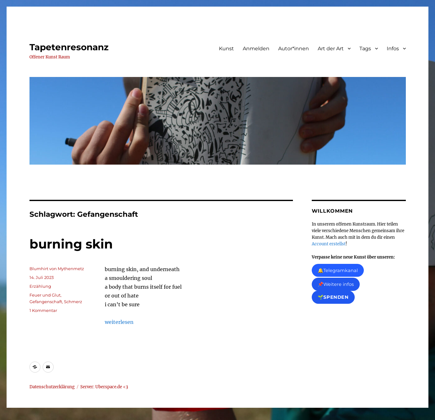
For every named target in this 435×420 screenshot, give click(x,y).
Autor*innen (293, 49)
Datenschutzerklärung (52, 387)
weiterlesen (119, 322)
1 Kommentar (43, 310)
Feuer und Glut (45, 294)
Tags (365, 49)
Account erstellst (329, 244)
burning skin (71, 244)
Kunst (226, 49)
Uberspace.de (109, 387)
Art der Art (331, 49)
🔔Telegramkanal (338, 270)
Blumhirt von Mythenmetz (56, 268)
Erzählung (40, 286)
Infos (393, 49)
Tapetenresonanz (69, 47)
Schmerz (73, 301)
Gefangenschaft (45, 301)
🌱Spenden (333, 297)
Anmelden (256, 49)
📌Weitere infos (336, 284)
